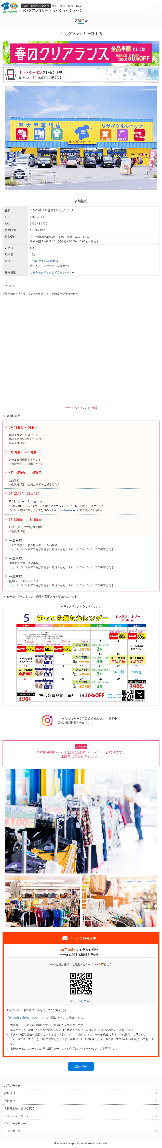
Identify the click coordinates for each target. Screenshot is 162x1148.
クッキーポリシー (15, 1123)
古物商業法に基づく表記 (19, 1108)
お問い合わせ (12, 1085)
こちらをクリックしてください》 (50, 272)
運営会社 (9, 1101)
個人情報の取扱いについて (25, 1017)
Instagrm (33, 501)
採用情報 (9, 1093)
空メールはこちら (81, 1001)
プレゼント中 (88, 74)
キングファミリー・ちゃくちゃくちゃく (42, 10)
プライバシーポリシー (17, 1116)
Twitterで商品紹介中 (42, 261)
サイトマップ (12, 1131)
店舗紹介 (81, 20)
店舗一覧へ (81, 1066)
